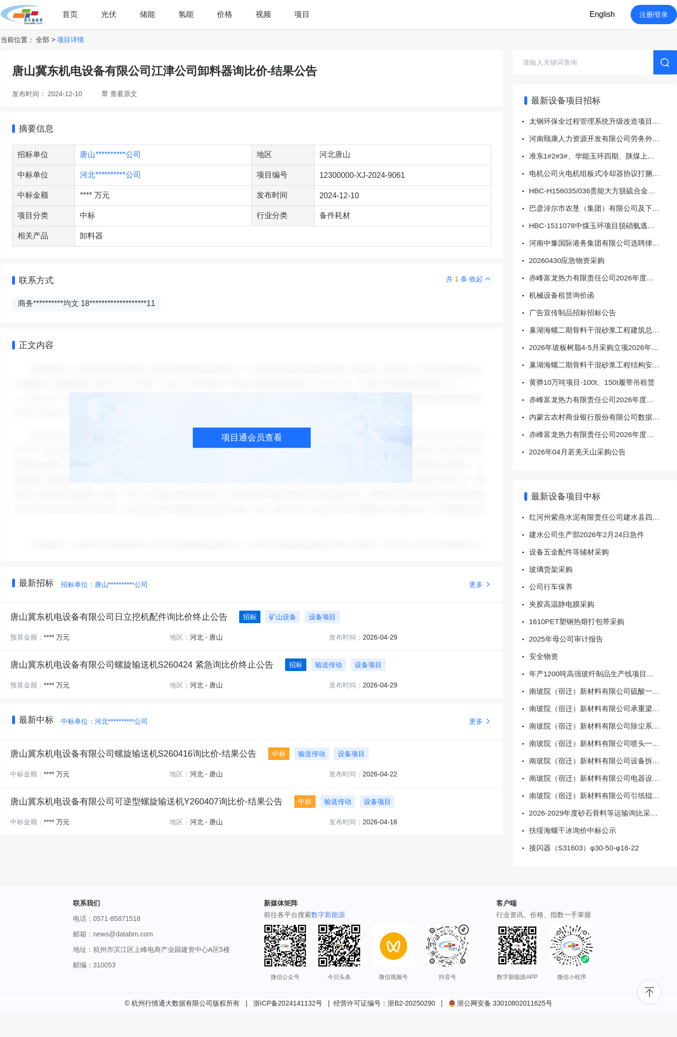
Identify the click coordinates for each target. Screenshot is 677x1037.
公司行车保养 (551, 587)
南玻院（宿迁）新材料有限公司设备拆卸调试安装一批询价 (603, 761)
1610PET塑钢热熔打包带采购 (577, 621)
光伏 (108, 14)
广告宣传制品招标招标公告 (572, 312)
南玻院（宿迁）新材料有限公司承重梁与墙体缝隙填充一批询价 (603, 708)
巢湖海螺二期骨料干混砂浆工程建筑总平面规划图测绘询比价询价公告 (603, 330)
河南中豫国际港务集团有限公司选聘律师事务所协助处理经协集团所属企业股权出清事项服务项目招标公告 (603, 243)
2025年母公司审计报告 (566, 639)
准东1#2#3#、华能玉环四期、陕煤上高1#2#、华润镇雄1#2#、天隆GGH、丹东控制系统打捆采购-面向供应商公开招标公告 (603, 156)
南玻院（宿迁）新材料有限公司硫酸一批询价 (601, 691)
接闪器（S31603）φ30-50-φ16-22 (584, 848)
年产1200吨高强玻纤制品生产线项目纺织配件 (602, 674)
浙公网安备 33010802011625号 (500, 1003)
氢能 (186, 14)
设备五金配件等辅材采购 (569, 552)
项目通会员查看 (251, 437)
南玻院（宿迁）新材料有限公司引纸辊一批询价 (603, 795)
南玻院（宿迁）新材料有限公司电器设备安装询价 (603, 778)
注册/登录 (653, 14)
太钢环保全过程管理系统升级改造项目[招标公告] (603, 121)
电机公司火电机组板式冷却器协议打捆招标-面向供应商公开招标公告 (603, 173)
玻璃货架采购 (551, 569)
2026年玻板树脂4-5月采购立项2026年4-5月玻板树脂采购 (603, 347)
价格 (224, 14)
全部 (42, 40)
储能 (147, 14)
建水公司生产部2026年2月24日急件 (586, 534)
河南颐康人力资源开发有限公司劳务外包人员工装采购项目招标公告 (603, 138)
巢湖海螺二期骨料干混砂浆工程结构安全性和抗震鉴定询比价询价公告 (603, 365)
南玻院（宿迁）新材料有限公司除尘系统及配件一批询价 (603, 726)
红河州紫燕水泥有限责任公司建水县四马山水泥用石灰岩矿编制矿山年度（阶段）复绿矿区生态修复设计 (603, 517)
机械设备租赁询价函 (561, 295)
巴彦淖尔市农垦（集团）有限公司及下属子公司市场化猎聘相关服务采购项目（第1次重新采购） (603, 208)
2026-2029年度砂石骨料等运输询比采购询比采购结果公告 (603, 813)
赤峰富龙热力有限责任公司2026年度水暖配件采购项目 (603, 278)
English (602, 14)
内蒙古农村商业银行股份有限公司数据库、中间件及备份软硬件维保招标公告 (603, 417)
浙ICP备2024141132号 (287, 1003)
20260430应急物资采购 (567, 260)
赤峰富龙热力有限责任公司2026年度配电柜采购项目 (603, 399)
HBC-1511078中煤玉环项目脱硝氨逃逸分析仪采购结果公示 (603, 225)
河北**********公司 (110, 175)
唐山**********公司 (110, 154)
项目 (302, 14)
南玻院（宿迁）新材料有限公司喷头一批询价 (601, 743)
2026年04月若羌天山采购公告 (577, 452)
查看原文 (123, 94)
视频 (263, 14)
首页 (70, 14)
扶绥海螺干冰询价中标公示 (572, 830)
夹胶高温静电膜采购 (561, 604)
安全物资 (543, 656)
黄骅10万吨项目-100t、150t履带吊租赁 (592, 382)
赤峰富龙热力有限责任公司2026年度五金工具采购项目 (603, 434)
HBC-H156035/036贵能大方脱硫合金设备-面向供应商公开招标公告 (603, 191)
